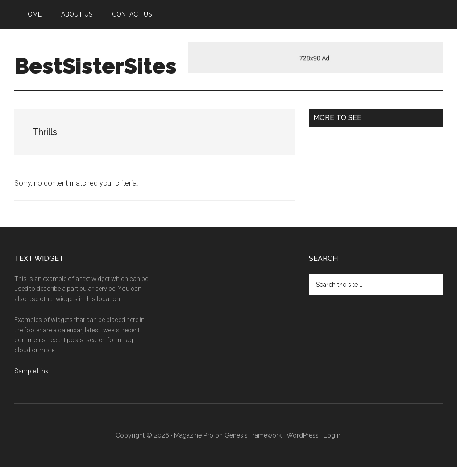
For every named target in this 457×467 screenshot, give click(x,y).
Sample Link (31, 371)
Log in (333, 435)
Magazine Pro (193, 435)
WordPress (303, 435)
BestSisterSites (95, 66)
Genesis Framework (253, 435)
